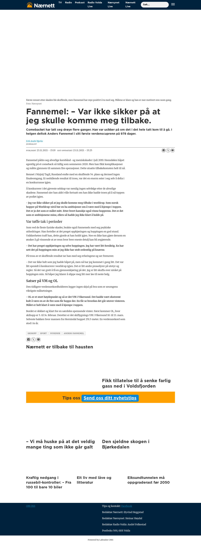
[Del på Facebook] (163, 150)
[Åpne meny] (173, 5)
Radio (68, 2)
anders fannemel (74, 333)
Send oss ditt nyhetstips (110, 398)
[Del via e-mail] (172, 150)
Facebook (126, 506)
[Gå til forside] (41, 4)
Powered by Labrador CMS (100, 540)
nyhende (55, 333)
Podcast (80, 2)
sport (43, 333)
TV (60, 2)
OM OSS (30, 506)
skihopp (32, 333)
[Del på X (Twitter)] (168, 150)
